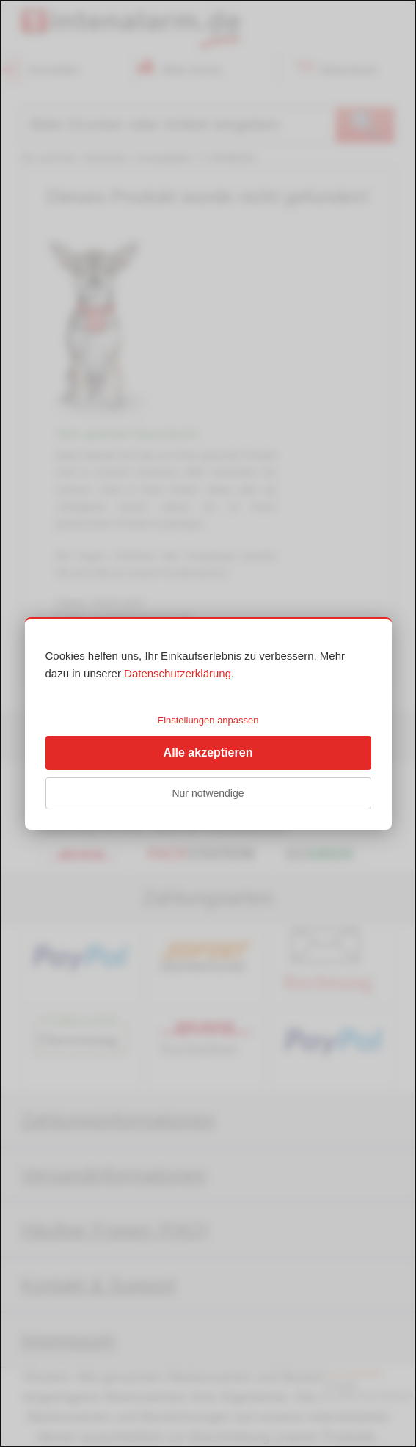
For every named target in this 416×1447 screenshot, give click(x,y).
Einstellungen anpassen (207, 720)
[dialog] (208, 723)
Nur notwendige (208, 793)
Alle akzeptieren (208, 752)
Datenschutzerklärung (177, 673)
